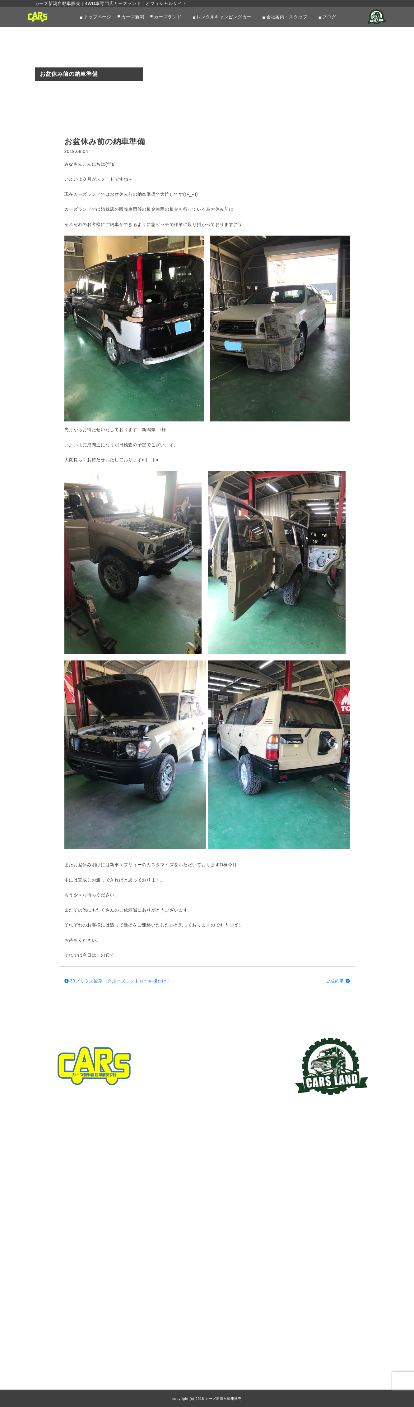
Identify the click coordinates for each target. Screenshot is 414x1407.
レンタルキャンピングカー (224, 16)
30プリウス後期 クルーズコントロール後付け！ (117, 980)
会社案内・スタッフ (286, 16)
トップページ (97, 16)
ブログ (329, 16)
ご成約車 (338, 980)
